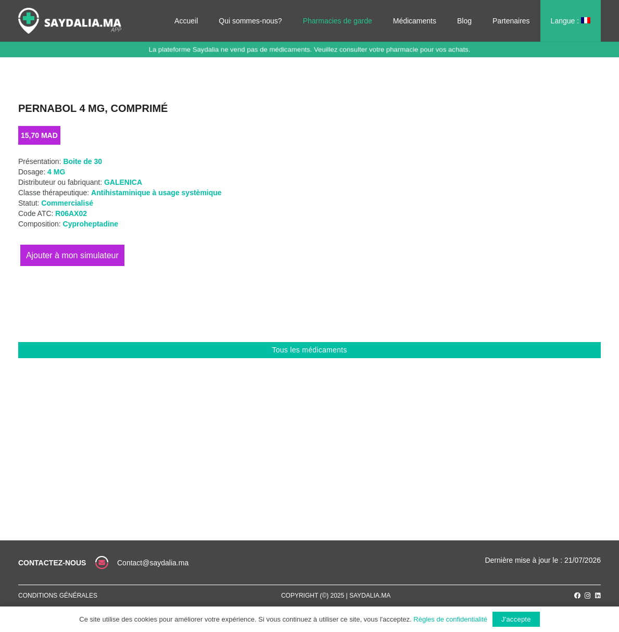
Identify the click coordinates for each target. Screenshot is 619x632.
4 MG (56, 172)
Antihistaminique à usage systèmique (156, 192)
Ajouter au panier (72, 255)
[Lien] (69, 21)
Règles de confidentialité (450, 619)
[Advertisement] (309, 436)
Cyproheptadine (91, 224)
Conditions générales (57, 595)
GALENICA (123, 182)
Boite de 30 (82, 161)
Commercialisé (67, 203)
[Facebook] (577, 595)
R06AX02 (71, 213)
